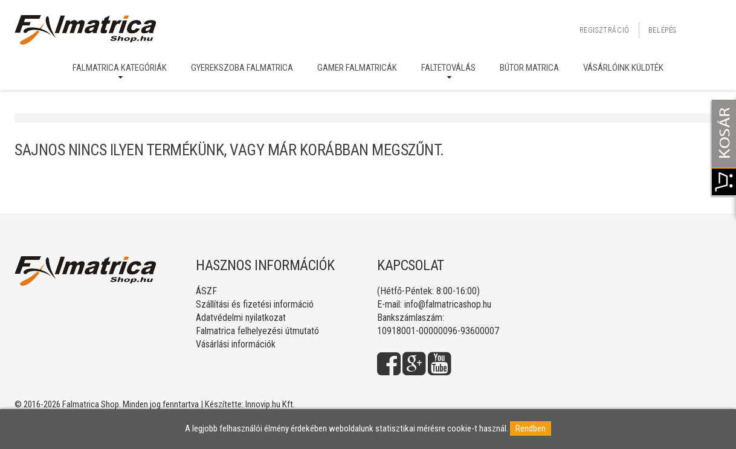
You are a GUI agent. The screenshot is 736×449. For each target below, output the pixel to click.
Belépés (662, 30)
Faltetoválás (448, 67)
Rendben (530, 428)
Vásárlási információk (236, 344)
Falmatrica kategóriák (120, 67)
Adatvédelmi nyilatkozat (241, 317)
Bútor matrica (529, 67)
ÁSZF (206, 291)
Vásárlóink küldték (623, 67)
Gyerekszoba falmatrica (242, 67)
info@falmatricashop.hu (447, 304)
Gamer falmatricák (357, 67)
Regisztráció (604, 30)
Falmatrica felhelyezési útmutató (257, 331)
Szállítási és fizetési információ (255, 304)
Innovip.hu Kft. (270, 404)
